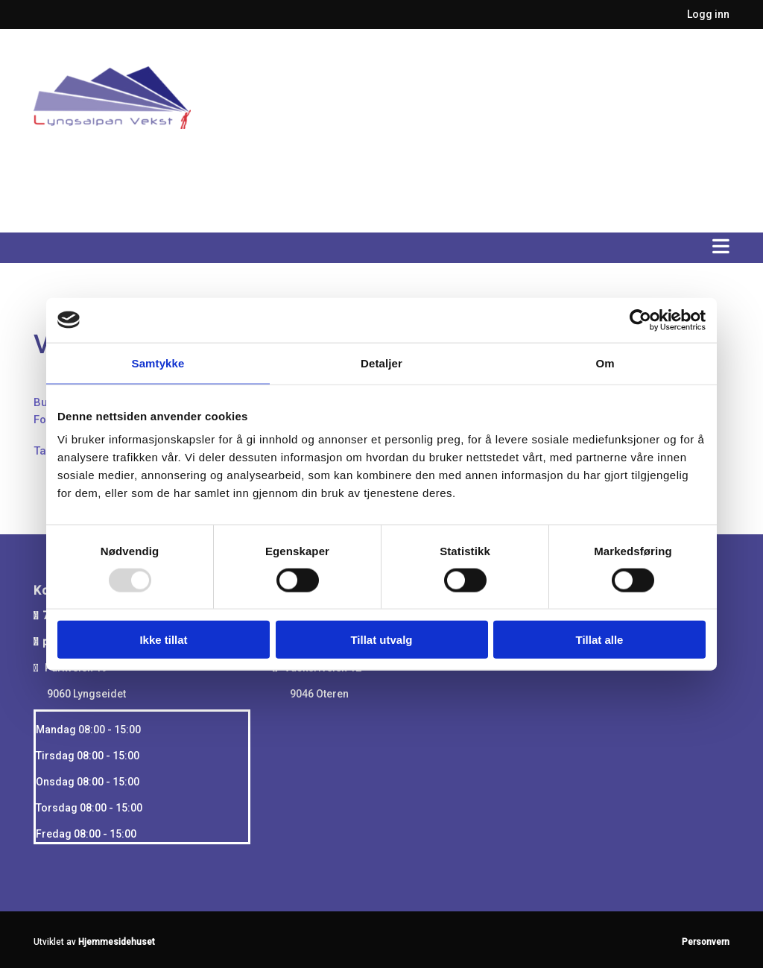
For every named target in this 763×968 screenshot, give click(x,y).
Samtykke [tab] (158, 362)
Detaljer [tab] (381, 362)
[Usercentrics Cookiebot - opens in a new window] (640, 320)
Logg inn (708, 14)
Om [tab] (604, 362)
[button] (381, 248)
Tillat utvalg (381, 639)
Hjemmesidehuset (116, 942)
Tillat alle (600, 639)
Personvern (705, 942)
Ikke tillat (163, 639)
